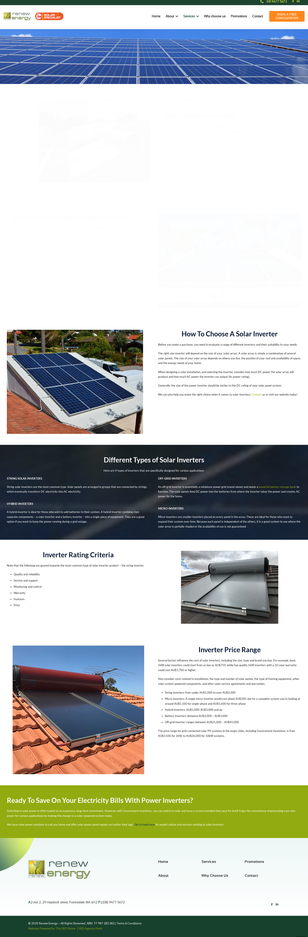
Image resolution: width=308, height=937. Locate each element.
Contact (257, 394)
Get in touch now (144, 824)
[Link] (17, 16)
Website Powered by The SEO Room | (53, 928)
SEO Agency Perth (90, 928)
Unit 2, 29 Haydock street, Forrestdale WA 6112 (65, 902)
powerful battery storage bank (277, 487)
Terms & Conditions (129, 923)
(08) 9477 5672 (113, 902)
